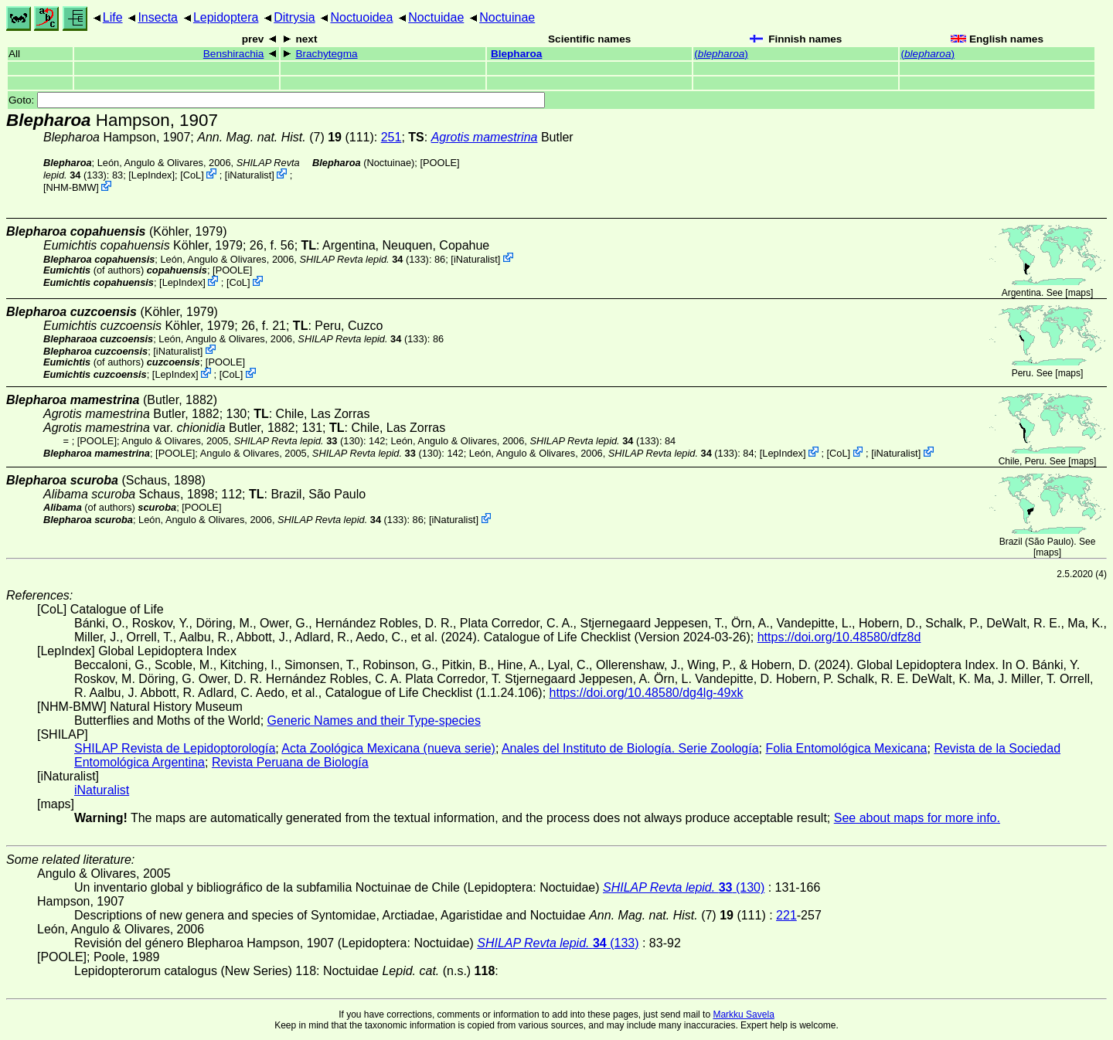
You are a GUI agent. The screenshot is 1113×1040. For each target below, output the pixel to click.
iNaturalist (249, 175)
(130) (298, 441)
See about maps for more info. (917, 817)
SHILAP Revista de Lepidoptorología (174, 748)
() (721, 53)
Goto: (277, 100)
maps (1079, 292)
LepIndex (151, 175)
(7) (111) (285, 137)
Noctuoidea (361, 17)
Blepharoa (516, 53)
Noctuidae (436, 17)
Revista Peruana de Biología (290, 762)
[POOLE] (439, 162)
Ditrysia (294, 17)
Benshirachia (233, 53)
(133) (363, 258)
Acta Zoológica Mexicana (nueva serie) (388, 748)
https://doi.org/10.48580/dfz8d (839, 637)
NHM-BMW (71, 187)
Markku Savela (743, 1014)
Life (113, 17)
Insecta (158, 17)
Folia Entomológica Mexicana (846, 748)
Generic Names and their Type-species (374, 720)
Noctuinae (507, 17)
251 (391, 137)
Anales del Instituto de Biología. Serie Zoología (630, 748)
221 (786, 915)
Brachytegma (326, 53)
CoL (192, 175)
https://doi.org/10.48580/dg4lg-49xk (647, 692)
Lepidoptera (226, 17)
